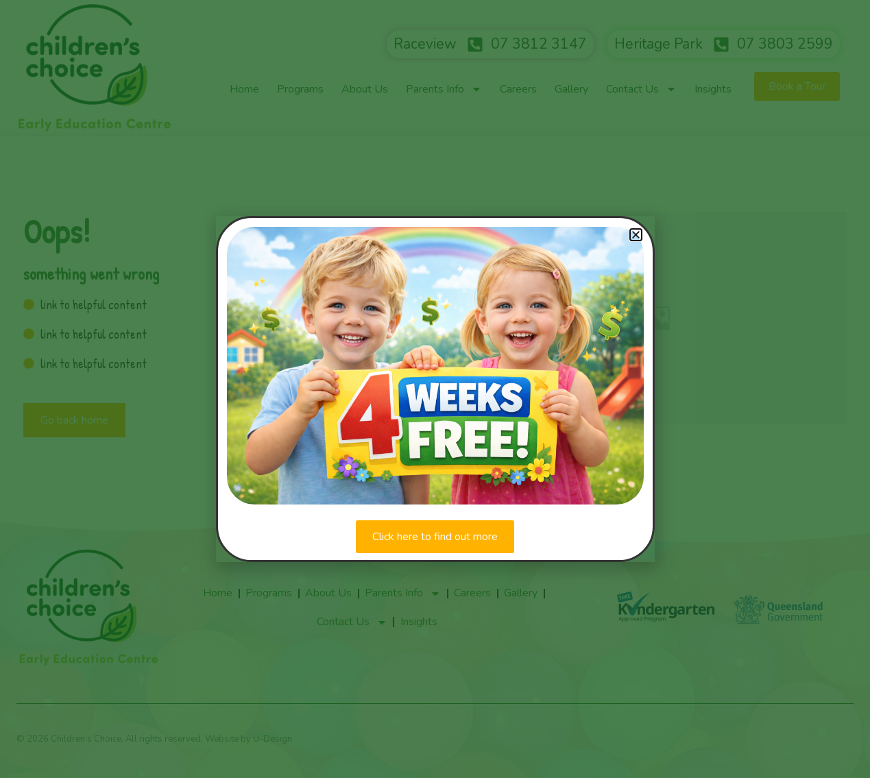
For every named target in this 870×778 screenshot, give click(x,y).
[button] (636, 235)
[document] (435, 389)
